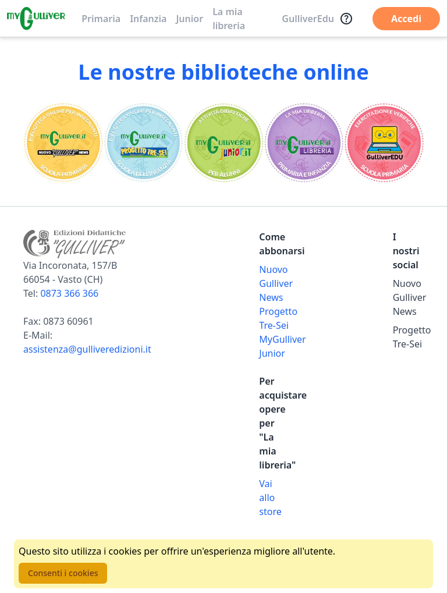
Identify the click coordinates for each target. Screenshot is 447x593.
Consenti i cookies (63, 572)
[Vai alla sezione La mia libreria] (304, 142)
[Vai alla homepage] (36, 18)
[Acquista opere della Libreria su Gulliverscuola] (274, 498)
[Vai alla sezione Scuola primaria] (63, 142)
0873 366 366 (69, 293)
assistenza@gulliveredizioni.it (87, 349)
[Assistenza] (346, 18)
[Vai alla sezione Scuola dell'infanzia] (144, 142)
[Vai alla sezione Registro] (383, 142)
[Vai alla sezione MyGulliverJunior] (223, 142)
